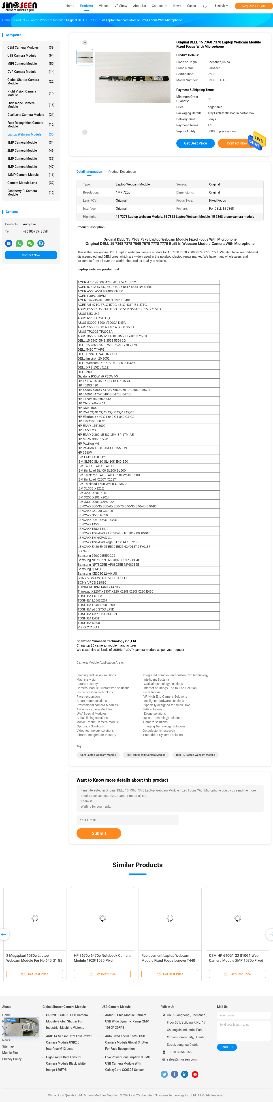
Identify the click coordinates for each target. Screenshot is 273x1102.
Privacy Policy (11, 1059)
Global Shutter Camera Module (31, 81)
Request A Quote (254, 6)
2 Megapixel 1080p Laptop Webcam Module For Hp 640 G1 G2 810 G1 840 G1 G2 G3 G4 (34, 960)
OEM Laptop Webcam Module (98, 755)
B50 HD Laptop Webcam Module (195, 755)
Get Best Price (195, 143)
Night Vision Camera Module (31, 93)
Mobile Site (10, 1053)
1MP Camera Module (31, 142)
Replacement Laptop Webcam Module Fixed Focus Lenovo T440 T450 (168, 960)
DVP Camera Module (31, 71)
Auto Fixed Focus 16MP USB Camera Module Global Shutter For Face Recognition (126, 1042)
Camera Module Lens (31, 183)
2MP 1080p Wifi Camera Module (146, 755)
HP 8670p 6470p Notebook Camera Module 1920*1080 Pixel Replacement (102, 960)
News (6, 1040)
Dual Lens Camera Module (31, 114)
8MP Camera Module (31, 166)
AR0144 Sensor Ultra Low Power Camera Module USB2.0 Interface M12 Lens (69, 1042)
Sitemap (8, 1046)
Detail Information (89, 171)
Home (6, 1015)
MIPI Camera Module (31, 63)
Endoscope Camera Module (31, 104)
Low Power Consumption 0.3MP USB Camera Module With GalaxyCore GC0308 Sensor (127, 1063)
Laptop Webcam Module (31, 134)
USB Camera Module (31, 55)
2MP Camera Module (31, 150)
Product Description (122, 171)
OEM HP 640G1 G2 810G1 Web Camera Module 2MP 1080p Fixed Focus (236, 960)
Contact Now (31, 255)
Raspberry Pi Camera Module (31, 192)
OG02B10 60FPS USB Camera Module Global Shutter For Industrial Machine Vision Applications (67, 1022)
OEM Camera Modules (31, 47)
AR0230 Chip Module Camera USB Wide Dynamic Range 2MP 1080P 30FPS (127, 1021)
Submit (99, 833)
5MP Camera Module (31, 158)
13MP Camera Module (31, 175)
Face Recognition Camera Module (31, 124)
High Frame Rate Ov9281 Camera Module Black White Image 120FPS (65, 1063)
